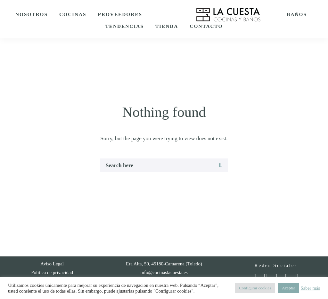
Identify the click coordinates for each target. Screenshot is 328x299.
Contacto (206, 26)
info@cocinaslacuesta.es (164, 272)
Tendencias (124, 26)
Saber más (310, 288)
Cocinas (72, 14)
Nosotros (31, 14)
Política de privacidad (52, 272)
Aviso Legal (52, 263)
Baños (297, 14)
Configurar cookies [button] (255, 288)
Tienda (166, 26)
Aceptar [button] (288, 288)
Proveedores (120, 14)
